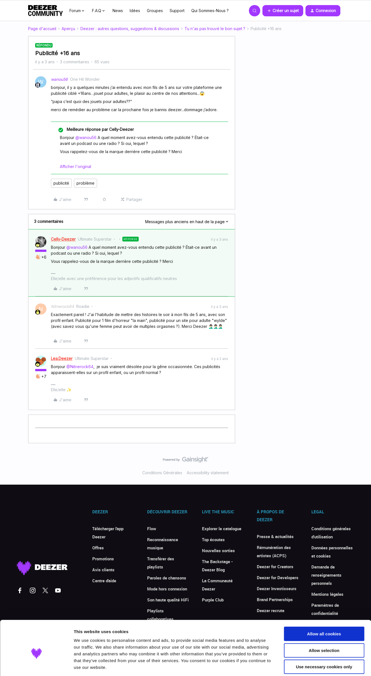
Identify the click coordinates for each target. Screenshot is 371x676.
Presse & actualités (275, 536)
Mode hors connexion (167, 589)
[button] (282, 10)
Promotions (103, 558)
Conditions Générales (162, 472)
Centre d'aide (104, 580)
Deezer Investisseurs (276, 588)
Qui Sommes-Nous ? (210, 10)
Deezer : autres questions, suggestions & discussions (129, 28)
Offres (98, 547)
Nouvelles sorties (218, 550)
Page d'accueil (42, 28)
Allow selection (324, 623)
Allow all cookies (324, 607)
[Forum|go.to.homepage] (45, 10)
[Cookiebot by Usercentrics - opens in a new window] (36, 665)
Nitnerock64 (62, 306)
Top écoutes (213, 539)
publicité (61, 183)
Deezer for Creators (275, 566)
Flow (151, 528)
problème (86, 183)
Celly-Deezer (63, 239)
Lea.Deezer (62, 358)
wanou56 (59, 79)
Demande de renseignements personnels (326, 575)
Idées (135, 10)
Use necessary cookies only (324, 640)
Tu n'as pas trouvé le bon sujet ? (215, 28)
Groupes (155, 10)
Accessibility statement (208, 472)
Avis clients (103, 569)
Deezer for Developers (277, 577)
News (118, 10)
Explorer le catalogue (221, 528)
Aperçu (68, 28)
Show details (295, 664)
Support (177, 10)
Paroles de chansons (166, 578)
